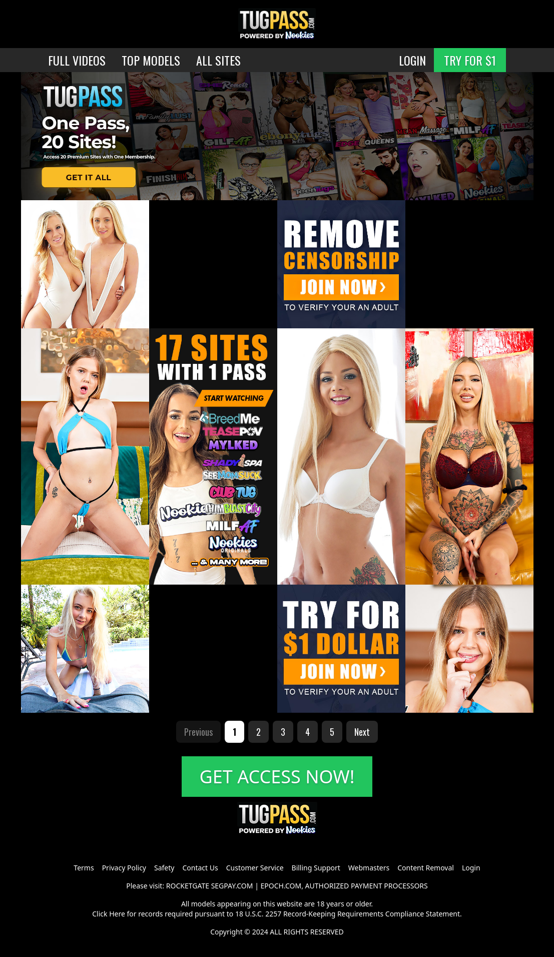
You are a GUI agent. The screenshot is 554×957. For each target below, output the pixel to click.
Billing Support (316, 867)
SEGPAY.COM (232, 885)
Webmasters (368, 867)
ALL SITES (218, 60)
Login (471, 867)
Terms (84, 867)
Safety (164, 867)
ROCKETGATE (187, 885)
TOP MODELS (151, 60)
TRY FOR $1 (470, 60)
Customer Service (255, 867)
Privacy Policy (124, 867)
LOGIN (412, 60)
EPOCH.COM (281, 885)
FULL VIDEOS (77, 60)
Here (117, 913)
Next (362, 731)
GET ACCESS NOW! (277, 776)
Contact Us (200, 867)
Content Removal (425, 867)
